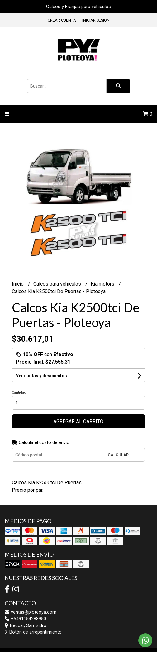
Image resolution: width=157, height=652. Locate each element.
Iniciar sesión (96, 20)
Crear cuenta (62, 20)
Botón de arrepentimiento (33, 632)
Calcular (118, 454)
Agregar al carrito (78, 421)
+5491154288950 (25, 618)
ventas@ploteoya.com (30, 612)
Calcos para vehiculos (57, 284)
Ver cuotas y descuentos (41, 375)
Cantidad (19, 392)
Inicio (18, 284)
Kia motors (103, 284)
